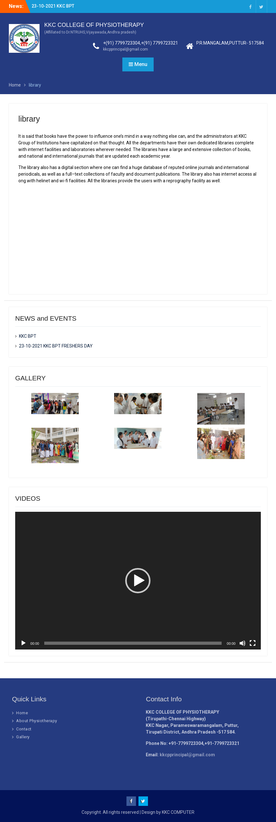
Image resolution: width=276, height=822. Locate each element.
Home (22, 712)
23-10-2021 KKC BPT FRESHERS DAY (56, 345)
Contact (24, 729)
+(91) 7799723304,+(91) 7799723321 (140, 42)
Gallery (23, 736)
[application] (138, 581)
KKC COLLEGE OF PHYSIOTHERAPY (94, 25)
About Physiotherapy (36, 720)
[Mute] (242, 643)
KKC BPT (27, 336)
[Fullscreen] (252, 643)
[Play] (23, 643)
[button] (137, 580)
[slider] (133, 643)
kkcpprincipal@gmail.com (125, 49)
